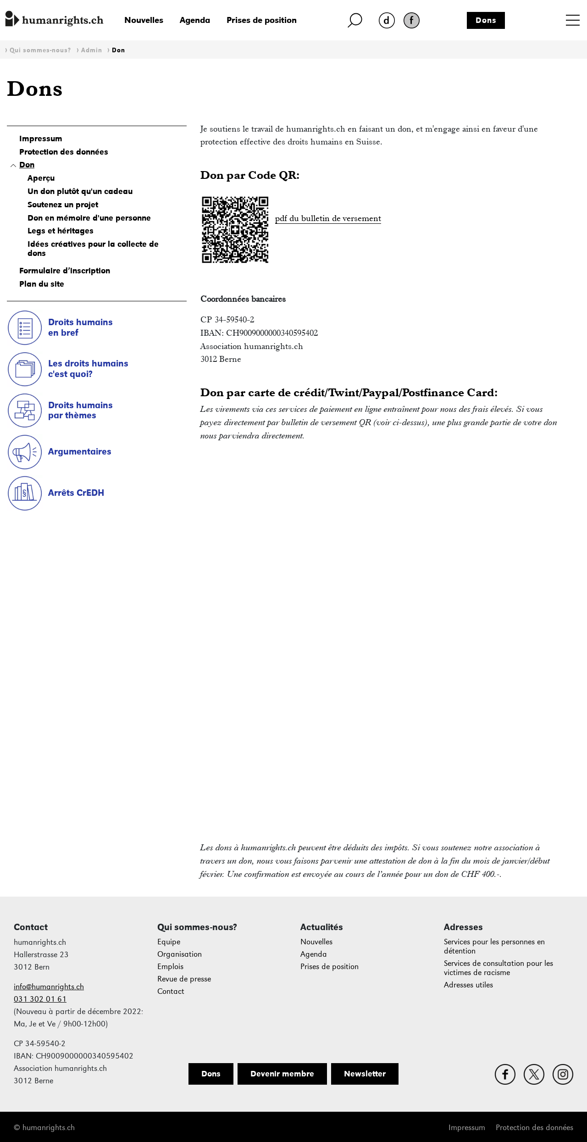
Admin (91, 50)
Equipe (168, 942)
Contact (170, 991)
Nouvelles (143, 20)
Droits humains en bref (80, 327)
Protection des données (63, 151)
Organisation (179, 954)
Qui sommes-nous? (40, 50)
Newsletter (365, 1073)
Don (118, 50)
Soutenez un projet (63, 204)
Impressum (40, 138)
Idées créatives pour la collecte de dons (93, 248)
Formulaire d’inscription (64, 270)
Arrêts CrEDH (76, 492)
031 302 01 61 (40, 999)
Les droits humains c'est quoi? (88, 368)
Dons (486, 20)
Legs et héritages (61, 230)
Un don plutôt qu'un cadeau (80, 191)
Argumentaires (79, 451)
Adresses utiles (468, 985)
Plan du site (41, 283)
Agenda (195, 20)
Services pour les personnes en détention (494, 946)
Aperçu (41, 178)
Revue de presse (184, 979)
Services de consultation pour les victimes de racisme (498, 968)
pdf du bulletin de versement (328, 218)
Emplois (170, 966)
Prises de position (262, 20)
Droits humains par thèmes (80, 410)
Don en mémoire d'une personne (89, 217)
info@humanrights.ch (49, 987)
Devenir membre (282, 1073)
